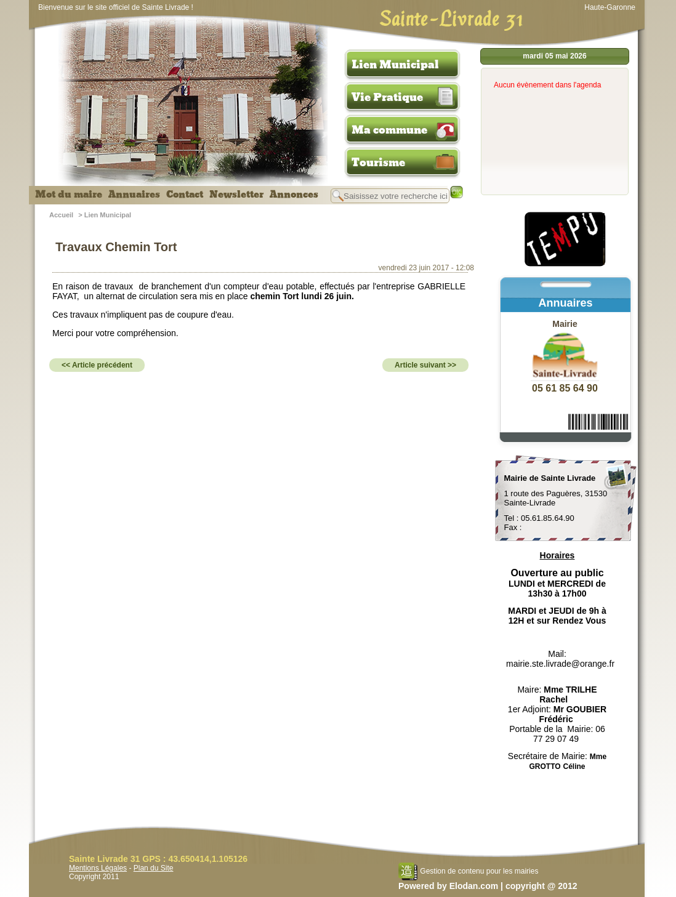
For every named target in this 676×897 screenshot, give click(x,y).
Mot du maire (68, 194)
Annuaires (134, 194)
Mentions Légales (98, 868)
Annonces (294, 194)
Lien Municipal (395, 64)
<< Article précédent (97, 365)
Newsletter (236, 194)
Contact (184, 194)
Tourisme (378, 162)
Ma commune (389, 130)
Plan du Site (154, 868)
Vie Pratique (387, 97)
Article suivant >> (425, 365)
